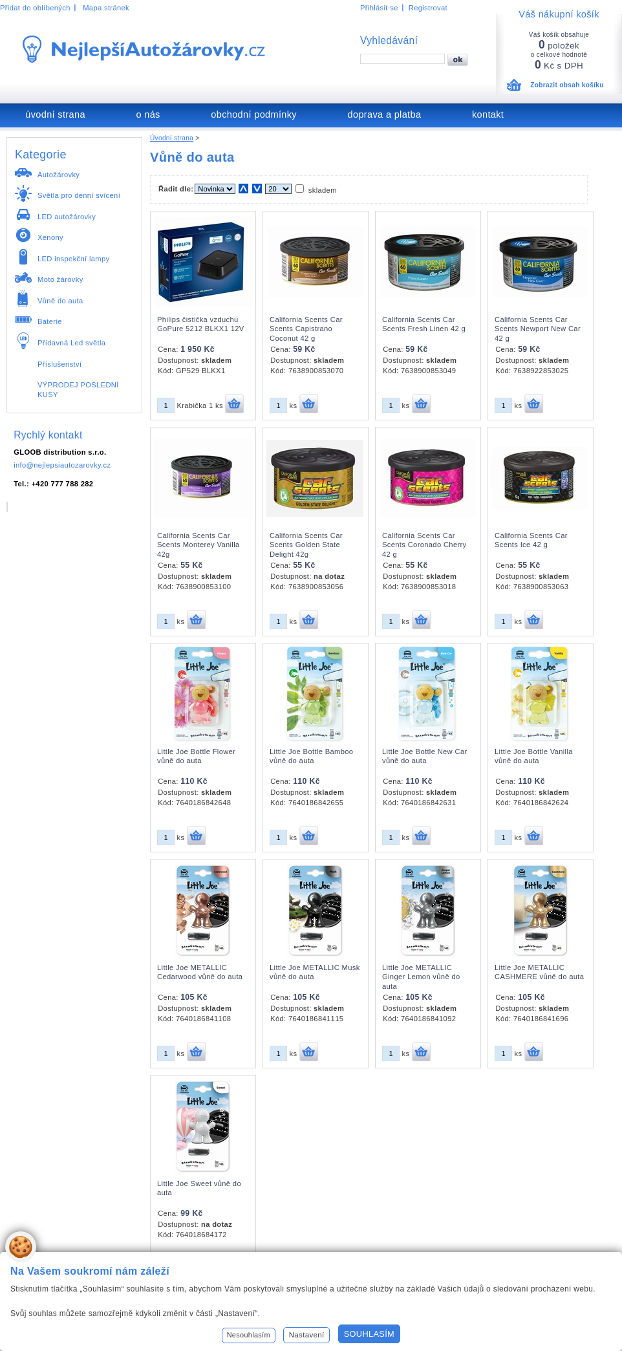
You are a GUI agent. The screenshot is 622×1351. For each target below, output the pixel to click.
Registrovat (428, 8)
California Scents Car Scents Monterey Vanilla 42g (198, 545)
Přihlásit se (379, 8)
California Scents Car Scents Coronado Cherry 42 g (424, 545)
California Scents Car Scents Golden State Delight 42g (306, 545)
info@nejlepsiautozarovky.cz (62, 465)
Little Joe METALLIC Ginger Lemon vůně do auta (421, 977)
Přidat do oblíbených (35, 8)
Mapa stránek (106, 8)
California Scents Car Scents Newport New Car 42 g (538, 329)
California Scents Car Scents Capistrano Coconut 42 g (306, 329)
